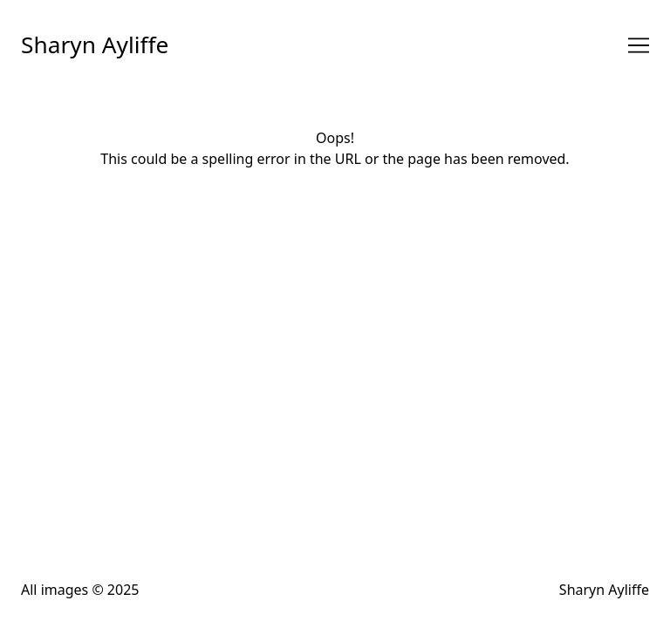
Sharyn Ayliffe (94, 44)
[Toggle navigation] (638, 45)
